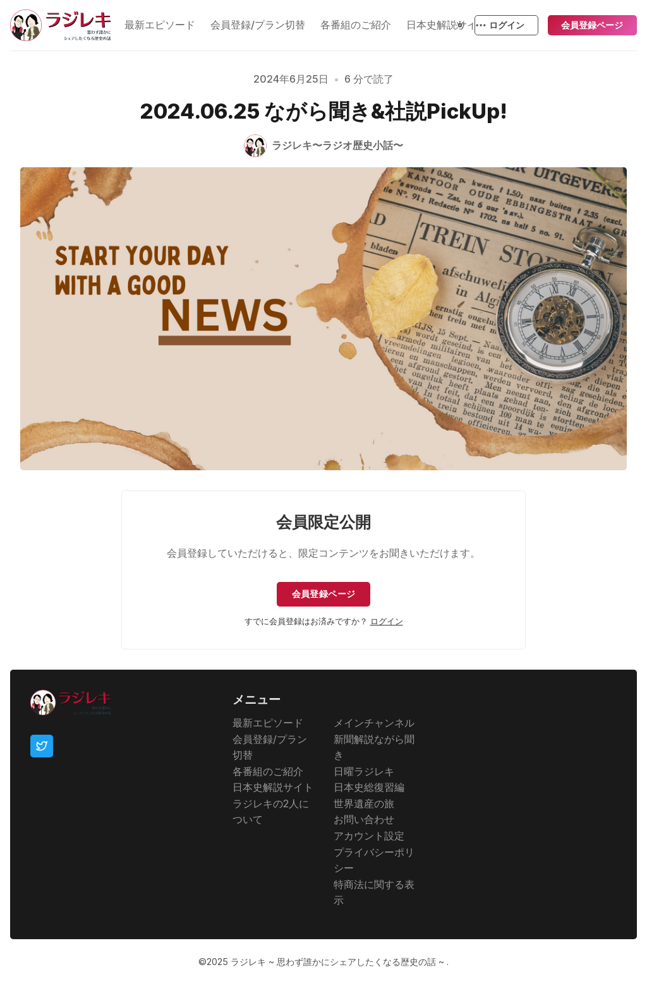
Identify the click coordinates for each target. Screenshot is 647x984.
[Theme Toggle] (460, 25)
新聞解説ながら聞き (374, 747)
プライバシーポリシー (374, 860)
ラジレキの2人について (271, 811)
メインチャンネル (374, 722)
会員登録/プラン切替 (257, 24)
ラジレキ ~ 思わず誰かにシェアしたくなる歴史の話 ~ (339, 961)
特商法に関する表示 (374, 892)
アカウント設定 (369, 835)
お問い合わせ (364, 820)
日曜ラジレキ (364, 771)
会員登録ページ (592, 25)
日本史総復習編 (369, 787)
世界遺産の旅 (364, 803)
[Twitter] (41, 746)
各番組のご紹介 (355, 24)
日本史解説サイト (273, 787)
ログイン (506, 25)
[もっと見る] (480, 25)
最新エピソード (159, 24)
